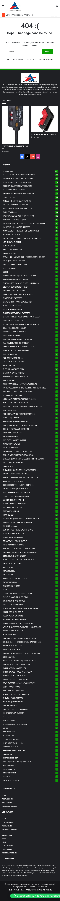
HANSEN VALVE (8, 754)
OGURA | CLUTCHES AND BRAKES (15, 709)
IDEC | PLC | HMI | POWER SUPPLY (15, 264)
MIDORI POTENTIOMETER (12, 507)
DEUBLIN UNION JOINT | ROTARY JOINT (18, 451)
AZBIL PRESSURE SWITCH (13, 481)
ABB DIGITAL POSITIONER (13, 358)
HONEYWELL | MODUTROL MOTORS (16, 227)
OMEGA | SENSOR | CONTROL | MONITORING (19, 638)
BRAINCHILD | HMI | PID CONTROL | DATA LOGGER (22, 642)
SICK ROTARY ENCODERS (12, 298)
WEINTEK (6, 777)
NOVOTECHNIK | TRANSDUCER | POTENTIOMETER (22, 238)
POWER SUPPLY (9, 571)
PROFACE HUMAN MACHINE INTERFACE (18, 179)
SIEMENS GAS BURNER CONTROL (15, 597)
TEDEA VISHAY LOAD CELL (13, 616)
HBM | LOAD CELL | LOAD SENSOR (15, 679)
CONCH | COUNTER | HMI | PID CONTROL (18, 485)
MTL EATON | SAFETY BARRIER (14, 440)
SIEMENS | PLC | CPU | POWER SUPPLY (17, 302)
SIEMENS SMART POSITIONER (14, 620)
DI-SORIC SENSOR (9, 706)
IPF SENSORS (8, 575)
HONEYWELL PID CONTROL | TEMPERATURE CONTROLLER (25, 388)
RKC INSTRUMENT (10, 354)
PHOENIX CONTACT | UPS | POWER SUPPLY (19, 339)
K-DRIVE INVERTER (9, 765)
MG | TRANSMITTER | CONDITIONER (21, 231)
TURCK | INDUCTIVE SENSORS (14, 504)
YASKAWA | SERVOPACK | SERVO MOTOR (18, 216)
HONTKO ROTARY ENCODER (13, 713)
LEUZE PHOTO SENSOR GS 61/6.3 (43, 135)
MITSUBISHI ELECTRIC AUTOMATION (17, 201)
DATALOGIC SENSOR (11, 582)
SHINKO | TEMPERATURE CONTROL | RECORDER (21, 478)
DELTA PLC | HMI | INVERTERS (14, 291)
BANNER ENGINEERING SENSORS (15, 421)
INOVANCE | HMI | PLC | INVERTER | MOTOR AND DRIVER (24, 223)
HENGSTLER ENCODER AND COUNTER (17, 522)
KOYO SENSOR (8, 515)
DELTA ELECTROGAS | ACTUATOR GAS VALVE (20, 552)
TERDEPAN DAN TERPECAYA (37, 887)
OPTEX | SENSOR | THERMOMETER (16, 489)
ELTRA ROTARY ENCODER (12, 395)
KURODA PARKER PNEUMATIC (14, 676)
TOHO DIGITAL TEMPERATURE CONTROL (18, 455)
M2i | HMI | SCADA (10, 526)
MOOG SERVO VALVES (11, 444)
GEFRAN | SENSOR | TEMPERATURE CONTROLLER (21, 653)
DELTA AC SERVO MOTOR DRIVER (15, 287)
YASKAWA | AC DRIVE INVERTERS (15, 377)
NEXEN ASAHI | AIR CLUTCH (13, 646)
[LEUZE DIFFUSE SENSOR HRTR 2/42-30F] (15, 125)
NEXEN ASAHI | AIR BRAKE (13, 612)
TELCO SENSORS (9, 268)
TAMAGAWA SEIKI (9, 720)
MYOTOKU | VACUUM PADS (13, 702)
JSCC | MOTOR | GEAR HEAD (13, 362)
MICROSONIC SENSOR (11, 586)
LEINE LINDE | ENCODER (12, 563)
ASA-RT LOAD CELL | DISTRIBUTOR (16, 694)
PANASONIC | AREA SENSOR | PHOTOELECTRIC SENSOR (24, 257)
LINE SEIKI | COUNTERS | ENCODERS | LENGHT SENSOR (23, 459)
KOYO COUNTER (9, 769)
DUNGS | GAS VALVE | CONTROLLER (16, 664)
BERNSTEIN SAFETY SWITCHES (14, 750)
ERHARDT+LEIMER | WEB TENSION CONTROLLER (21, 317)
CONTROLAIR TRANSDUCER (13, 321)
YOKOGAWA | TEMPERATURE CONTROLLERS (19, 399)
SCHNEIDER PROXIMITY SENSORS (16, 496)
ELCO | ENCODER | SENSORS (13, 369)
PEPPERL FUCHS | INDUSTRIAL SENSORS (18, 193)
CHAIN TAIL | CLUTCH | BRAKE (14, 328)
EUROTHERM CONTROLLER (13, 534)
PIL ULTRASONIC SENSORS (13, 463)
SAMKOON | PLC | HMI (11, 649)
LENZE (5, 728)
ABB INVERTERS (9, 380)
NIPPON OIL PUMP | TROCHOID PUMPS (17, 294)
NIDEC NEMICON (9, 732)
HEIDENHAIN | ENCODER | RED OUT (16, 279)
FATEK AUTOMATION (11, 511)
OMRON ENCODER (9, 773)
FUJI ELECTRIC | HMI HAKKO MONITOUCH (19, 175)
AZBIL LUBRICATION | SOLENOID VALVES (18, 560)
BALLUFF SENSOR (10, 212)
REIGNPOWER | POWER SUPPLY (15, 541)
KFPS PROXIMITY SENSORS (13, 545)
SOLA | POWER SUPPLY (11, 687)
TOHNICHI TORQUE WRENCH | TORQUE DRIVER (20, 608)
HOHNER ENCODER (10, 436)
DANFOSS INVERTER (10, 747)
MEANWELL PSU (9, 735)
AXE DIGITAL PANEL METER (19, 414)
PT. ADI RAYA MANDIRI (40, 884)
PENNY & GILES (9, 365)
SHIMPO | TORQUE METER (13, 698)
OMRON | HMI (8, 466)
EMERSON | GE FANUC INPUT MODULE (17, 208)
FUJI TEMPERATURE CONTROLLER (16, 343)
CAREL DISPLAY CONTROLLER (14, 668)
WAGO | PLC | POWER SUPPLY (14, 261)
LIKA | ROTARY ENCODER (12, 309)
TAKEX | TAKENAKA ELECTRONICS (16, 474)
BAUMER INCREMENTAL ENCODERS (16, 313)
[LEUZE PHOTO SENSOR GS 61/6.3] (44, 119)
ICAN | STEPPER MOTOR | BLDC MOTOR (18, 623)
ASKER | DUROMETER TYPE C (14, 631)
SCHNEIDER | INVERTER (12, 306)
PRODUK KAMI (31, 60)
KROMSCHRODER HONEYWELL (14, 332)
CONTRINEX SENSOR (10, 758)
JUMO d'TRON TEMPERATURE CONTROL (18, 593)
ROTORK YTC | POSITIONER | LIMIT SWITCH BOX (21, 519)
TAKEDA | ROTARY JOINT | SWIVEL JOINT (17, 762)
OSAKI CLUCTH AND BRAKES (14, 601)
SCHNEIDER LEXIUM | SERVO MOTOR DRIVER (20, 384)
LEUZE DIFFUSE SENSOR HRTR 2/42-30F (19, 15)
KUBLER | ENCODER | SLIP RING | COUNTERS (19, 276)
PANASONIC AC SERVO (11, 336)
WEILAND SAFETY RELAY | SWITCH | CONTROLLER (22, 627)
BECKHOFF (7, 272)
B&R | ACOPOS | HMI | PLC (13, 250)
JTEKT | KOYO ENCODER (12, 242)
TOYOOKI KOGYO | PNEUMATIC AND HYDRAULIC (21, 324)
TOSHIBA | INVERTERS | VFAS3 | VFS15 (17, 186)
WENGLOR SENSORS (11, 448)
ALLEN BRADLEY (9, 567)
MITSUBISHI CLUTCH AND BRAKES (16, 350)
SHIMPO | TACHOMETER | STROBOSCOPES (19, 549)
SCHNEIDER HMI (9, 657)
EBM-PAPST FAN (9, 246)
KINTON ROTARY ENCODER (13, 743)
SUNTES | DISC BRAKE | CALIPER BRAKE (18, 530)
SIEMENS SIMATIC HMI (11, 235)
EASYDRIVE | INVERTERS (12, 433)
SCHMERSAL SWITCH (11, 739)
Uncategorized (8, 717)
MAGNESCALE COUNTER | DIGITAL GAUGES (19, 661)
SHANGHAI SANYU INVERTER (14, 373)
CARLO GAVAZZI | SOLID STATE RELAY (17, 672)
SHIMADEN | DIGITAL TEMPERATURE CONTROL (20, 470)
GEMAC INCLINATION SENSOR (14, 556)
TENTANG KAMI (18, 60)
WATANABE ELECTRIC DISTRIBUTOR (16, 492)
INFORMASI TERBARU (46, 60)
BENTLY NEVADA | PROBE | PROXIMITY (17, 392)
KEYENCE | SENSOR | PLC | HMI (14, 220)
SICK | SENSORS (9, 197)
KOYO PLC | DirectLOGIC (12, 418)
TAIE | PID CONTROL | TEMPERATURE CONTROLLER (22, 407)
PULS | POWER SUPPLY (11, 410)
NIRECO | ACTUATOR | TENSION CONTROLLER (20, 425)
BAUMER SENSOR (9, 253)
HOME (8, 60)
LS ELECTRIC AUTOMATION (13, 500)
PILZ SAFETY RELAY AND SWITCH (16, 205)
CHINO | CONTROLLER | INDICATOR (16, 429)
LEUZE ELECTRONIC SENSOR (14, 190)
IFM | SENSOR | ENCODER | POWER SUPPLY (19, 182)
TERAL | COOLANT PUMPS (13, 537)
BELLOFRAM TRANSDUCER (13, 605)
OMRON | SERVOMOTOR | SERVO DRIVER (18, 347)
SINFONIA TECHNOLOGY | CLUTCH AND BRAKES (21, 283)
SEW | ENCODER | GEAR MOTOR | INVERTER (19, 683)
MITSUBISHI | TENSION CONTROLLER (17, 403)
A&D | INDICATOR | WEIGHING (14, 691)
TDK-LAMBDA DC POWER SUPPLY (15, 724)
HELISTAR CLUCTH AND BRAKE (15, 578)
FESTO (5, 590)
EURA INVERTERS (9, 635)
